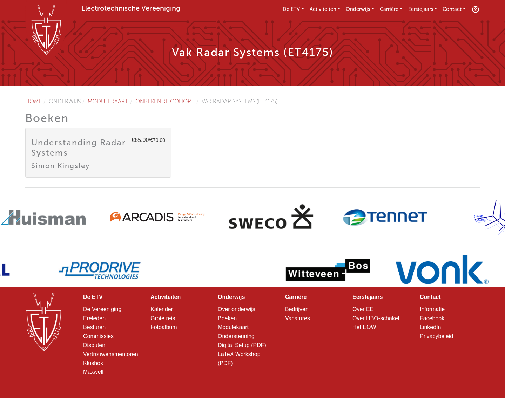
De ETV (291, 9)
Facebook (432, 318)
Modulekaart (108, 101)
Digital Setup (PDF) (242, 345)
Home (33, 101)
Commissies (98, 336)
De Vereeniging (102, 309)
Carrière (389, 9)
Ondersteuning (236, 336)
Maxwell (93, 372)
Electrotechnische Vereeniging (130, 8)
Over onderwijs (236, 309)
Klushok (93, 363)
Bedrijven (297, 309)
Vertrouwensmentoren (110, 354)
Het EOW (364, 327)
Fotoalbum (163, 327)
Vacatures (297, 318)
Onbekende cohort (165, 101)
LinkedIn (430, 327)
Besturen (94, 327)
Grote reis (162, 318)
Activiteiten (323, 9)
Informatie (432, 309)
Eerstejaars (420, 9)
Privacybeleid (436, 336)
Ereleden (94, 318)
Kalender (161, 309)
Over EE (362, 309)
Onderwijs (358, 9)
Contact (452, 9)
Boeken (227, 318)
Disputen (94, 345)
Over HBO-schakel (375, 318)
